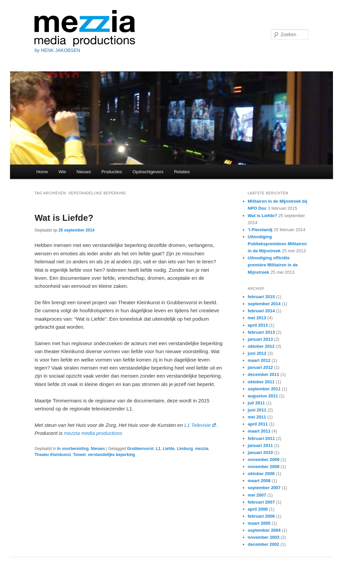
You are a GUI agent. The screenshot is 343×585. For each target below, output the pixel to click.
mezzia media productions (93, 433)
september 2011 (264, 388)
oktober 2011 (261, 381)
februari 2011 (261, 438)
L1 (158, 448)
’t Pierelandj (260, 229)
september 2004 (264, 530)
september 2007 (264, 487)
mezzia (201, 448)
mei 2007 (257, 495)
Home (42, 171)
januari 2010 (260, 452)
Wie (62, 171)
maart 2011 (259, 431)
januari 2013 (260, 339)
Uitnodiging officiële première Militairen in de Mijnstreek (273, 264)
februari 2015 (261, 296)
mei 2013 (257, 317)
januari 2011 (260, 445)
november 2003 (264, 537)
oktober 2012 (261, 346)
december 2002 (263, 544)
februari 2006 (261, 516)
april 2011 (258, 424)
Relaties (182, 171)
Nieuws (84, 171)
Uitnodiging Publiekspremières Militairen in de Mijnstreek (277, 243)
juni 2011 (257, 409)
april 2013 (258, 325)
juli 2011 (256, 402)
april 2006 (258, 509)
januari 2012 (260, 367)
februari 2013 (261, 332)
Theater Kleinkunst (53, 454)
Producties (111, 171)
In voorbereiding (73, 448)
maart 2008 (259, 480)
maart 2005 (259, 523)
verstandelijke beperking (111, 454)
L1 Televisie (200, 425)
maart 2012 (259, 360)
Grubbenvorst (140, 448)
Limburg (185, 448)
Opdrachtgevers (148, 171)
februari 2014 (261, 310)
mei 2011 (257, 416)
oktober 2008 (261, 473)
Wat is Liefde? (64, 218)
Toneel (79, 454)
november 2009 (264, 459)
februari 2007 (261, 502)
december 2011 (263, 374)
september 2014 (264, 303)
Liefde (169, 448)
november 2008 (264, 466)
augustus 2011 (263, 395)
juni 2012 (257, 353)
